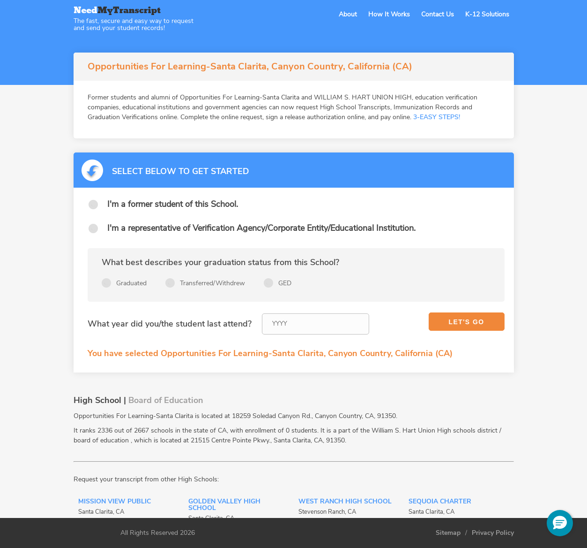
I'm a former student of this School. (172, 204)
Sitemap (448, 533)
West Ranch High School (345, 502)
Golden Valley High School (224, 505)
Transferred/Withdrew (212, 283)
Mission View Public (114, 502)
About (348, 14)
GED (284, 283)
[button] (560, 523)
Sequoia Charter (440, 502)
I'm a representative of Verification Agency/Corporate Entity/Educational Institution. (261, 228)
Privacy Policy (493, 533)
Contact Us (437, 14)
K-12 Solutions (487, 14)
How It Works (389, 14)
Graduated (131, 283)
